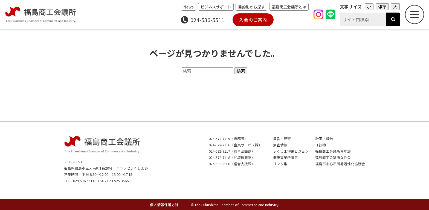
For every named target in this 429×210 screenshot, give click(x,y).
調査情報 (280, 144)
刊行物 (320, 144)
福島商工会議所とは (289, 7)
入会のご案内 (253, 19)
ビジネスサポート (216, 7)
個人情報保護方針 (164, 204)
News (188, 7)
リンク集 (280, 163)
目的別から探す (251, 7)
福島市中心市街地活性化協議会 (340, 163)
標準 (382, 6)
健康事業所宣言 (285, 157)
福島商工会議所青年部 (333, 151)
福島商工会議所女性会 (333, 157)
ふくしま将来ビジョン (291, 151)
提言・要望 (282, 138)
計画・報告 (324, 138)
